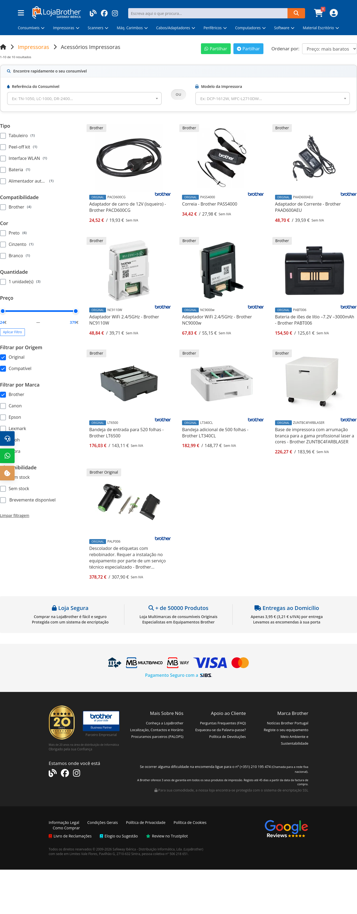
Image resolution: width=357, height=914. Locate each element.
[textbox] (46, 98)
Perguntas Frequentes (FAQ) (223, 723)
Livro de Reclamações (70, 836)
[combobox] (84, 98)
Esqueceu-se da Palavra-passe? (220, 729)
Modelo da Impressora (218, 86)
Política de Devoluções (227, 736)
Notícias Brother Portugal (287, 723)
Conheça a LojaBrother (164, 723)
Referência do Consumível (33, 86)
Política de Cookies (190, 822)
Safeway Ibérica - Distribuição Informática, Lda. (148, 849)
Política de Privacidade (146, 822)
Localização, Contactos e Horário (156, 729)
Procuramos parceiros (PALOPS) (157, 736)
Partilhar (215, 49)
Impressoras (33, 47)
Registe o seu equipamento (286, 729)
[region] (39, 157)
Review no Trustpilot (167, 836)
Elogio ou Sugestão (119, 836)
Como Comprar (66, 827)
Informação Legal (64, 822)
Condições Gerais (102, 822)
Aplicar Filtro (12, 332)
